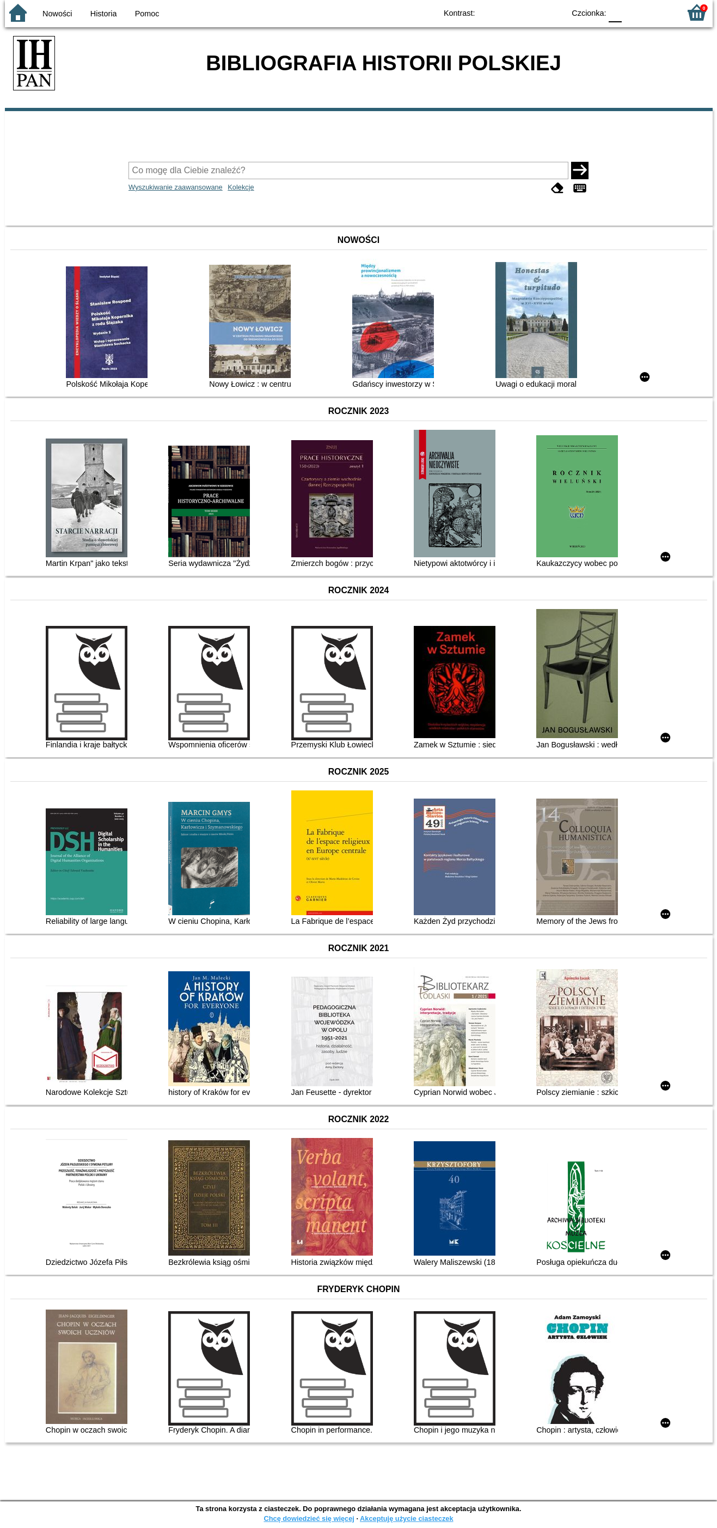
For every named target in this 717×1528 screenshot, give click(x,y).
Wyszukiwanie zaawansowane (175, 187)
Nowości (57, 13)
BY (553, 12)
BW (509, 12)
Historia (103, 13)
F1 (634, 12)
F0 (615, 12)
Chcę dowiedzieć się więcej (308, 1518)
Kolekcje (241, 187)
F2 (659, 12)
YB (531, 12)
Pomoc (147, 13)
